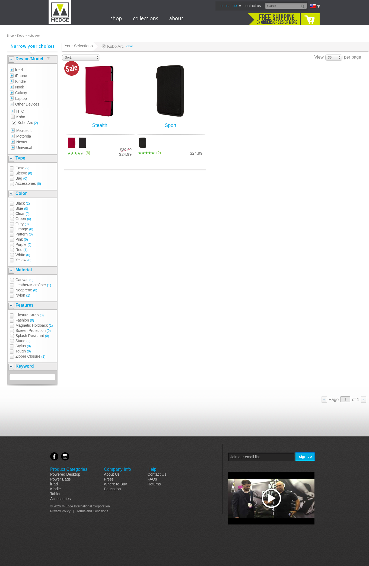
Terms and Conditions (92, 511)
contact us (252, 6)
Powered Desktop (65, 474)
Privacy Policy (60, 511)
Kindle (55, 489)
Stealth (99, 125)
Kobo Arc (33, 35)
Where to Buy (115, 484)
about (176, 18)
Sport (170, 125)
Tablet (55, 494)
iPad (54, 484)
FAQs (152, 479)
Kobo (20, 35)
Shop (10, 35)
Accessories (60, 499)
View (318, 57)
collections (145, 18)
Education (112, 489)
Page (334, 399)
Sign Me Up (305, 456)
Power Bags (60, 479)
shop (116, 18)
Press (109, 479)
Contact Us (157, 474)
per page (352, 57)
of (355, 399)
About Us (112, 474)
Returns (154, 484)
